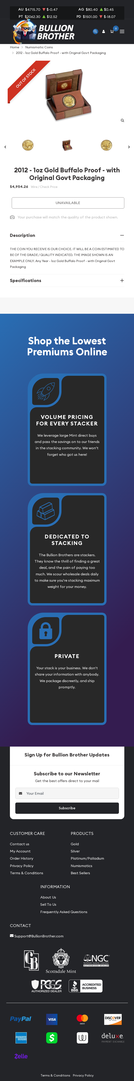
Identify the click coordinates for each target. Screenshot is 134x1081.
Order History (21, 858)
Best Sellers (80, 873)
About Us (48, 897)
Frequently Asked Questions (63, 912)
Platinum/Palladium (87, 858)
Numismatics (81, 865)
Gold (75, 844)
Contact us (19, 844)
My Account (20, 851)
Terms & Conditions (26, 873)
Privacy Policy (22, 865)
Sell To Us (48, 904)
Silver (75, 851)
